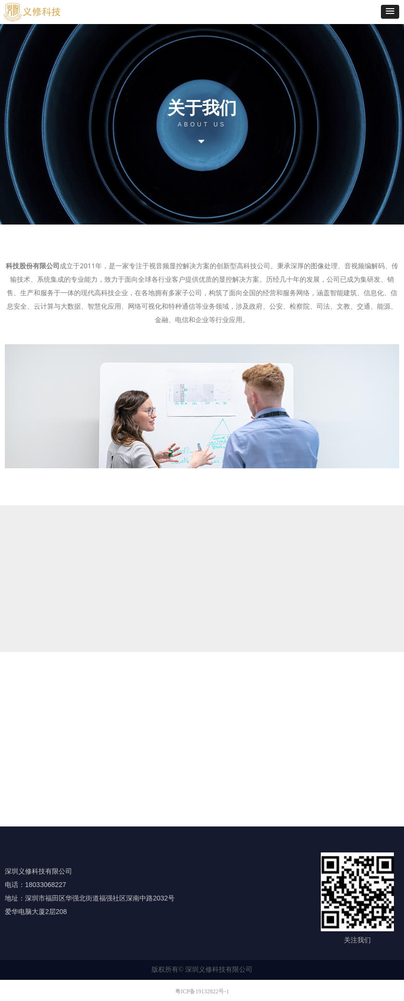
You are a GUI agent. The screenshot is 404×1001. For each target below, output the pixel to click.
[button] (390, 12)
